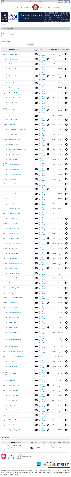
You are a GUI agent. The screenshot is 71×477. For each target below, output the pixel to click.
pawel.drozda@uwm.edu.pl (36, 120)
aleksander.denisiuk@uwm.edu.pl (36, 98)
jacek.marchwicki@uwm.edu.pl (36, 219)
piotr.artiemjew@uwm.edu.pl (36, 59)
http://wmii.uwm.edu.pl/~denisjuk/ (48, 98)
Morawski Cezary (14, 238)
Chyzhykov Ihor (13, 83)
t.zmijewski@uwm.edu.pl (36, 420)
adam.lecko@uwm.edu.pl (36, 199)
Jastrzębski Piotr (13, 144)
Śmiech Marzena (14, 317)
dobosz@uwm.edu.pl (36, 103)
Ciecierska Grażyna (14, 88)
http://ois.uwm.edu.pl (48, 385)
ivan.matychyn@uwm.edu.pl (36, 224)
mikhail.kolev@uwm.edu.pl (36, 159)
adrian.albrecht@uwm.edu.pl (36, 54)
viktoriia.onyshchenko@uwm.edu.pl (36, 263)
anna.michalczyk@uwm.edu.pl (36, 229)
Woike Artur (12, 405)
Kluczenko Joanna (14, 154)
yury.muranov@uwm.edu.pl (36, 248)
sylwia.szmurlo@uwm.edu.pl (36, 346)
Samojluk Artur (13, 293)
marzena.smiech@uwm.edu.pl (36, 318)
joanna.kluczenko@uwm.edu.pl (36, 154)
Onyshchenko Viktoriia (15, 263)
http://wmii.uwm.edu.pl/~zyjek (48, 430)
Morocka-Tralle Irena (15, 243)
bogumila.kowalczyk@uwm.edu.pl (36, 174)
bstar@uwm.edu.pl (36, 322)
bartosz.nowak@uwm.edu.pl (36, 258)
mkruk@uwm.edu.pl (36, 179)
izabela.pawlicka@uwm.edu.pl (36, 273)
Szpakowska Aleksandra (16, 351)
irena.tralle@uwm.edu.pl (36, 243)
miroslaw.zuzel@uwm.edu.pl (36, 425)
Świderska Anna (13, 332)
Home (3, 24)
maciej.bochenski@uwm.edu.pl (36, 69)
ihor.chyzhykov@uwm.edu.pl (36, 83)
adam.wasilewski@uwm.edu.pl (36, 385)
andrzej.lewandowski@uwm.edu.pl (36, 214)
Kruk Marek (12, 179)
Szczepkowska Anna (15, 339)
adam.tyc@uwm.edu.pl (36, 380)
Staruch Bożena (13, 327)
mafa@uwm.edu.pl (36, 135)
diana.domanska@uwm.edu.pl (36, 116)
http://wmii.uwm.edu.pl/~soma (48, 125)
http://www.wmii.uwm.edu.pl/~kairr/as (48, 303)
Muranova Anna (13, 253)
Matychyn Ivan (13, 223)
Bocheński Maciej (14, 69)
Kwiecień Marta (13, 194)
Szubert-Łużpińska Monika (16, 356)
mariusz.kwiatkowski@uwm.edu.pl (36, 189)
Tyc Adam (12, 380)
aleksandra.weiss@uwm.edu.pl (36, 390)
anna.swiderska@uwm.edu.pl (36, 332)
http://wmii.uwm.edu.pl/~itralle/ (48, 243)
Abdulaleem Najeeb (16, 445)
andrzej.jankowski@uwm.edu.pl (36, 139)
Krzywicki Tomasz (14, 184)
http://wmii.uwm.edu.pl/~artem (48, 59)
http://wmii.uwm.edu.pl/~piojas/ (48, 144)
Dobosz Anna (13, 102)
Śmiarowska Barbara (15, 312)
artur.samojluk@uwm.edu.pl (36, 293)
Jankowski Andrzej (14, 139)
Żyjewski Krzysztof (14, 430)
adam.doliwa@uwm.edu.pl (36, 110)
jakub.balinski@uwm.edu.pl (36, 64)
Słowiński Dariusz (14, 307)
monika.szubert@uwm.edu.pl (36, 356)
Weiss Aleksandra (14, 390)
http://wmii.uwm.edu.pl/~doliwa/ (48, 110)
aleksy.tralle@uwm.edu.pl (36, 373)
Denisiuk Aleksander (15, 98)
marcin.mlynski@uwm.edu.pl (36, 233)
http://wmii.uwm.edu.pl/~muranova (48, 253)
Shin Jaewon (14, 448)
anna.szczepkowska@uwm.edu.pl (36, 339)
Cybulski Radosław (14, 93)
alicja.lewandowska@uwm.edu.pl (36, 209)
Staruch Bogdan (13, 322)
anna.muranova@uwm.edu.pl (36, 253)
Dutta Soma (12, 124)
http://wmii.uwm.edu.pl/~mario (48, 76)
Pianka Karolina (13, 278)
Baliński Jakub (13, 64)
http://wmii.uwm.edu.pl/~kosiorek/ (48, 169)
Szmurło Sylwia (13, 346)
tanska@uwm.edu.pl (36, 366)
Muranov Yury (13, 248)
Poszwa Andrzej (13, 283)
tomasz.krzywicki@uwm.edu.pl (36, 184)
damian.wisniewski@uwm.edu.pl (36, 395)
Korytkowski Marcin (14, 164)
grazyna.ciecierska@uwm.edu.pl (36, 88)
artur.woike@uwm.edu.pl (36, 405)
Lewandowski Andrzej (15, 213)
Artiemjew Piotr (13, 59)
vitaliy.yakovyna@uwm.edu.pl (36, 410)
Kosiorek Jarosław (14, 169)
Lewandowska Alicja (15, 208)
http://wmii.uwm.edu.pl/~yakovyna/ (48, 410)
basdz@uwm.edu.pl (36, 130)
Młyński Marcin (13, 233)
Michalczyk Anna (14, 228)
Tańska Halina (13, 366)
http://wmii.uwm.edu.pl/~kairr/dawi (48, 395)
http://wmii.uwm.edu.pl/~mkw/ (48, 189)
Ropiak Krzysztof (14, 288)
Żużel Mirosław (13, 425)
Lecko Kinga (12, 204)
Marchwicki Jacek (14, 218)
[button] (35, 28)
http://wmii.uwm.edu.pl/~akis (48, 149)
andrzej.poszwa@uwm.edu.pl (36, 283)
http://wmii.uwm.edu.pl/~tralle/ (48, 373)
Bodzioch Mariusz (14, 76)
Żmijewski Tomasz (14, 420)
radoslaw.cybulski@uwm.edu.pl (36, 93)
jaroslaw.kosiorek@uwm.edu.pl (36, 169)
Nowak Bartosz (13, 258)
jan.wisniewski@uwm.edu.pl (36, 400)
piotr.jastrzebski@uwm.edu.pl (36, 144)
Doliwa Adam (13, 110)
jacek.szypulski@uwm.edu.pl (36, 361)
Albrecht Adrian (13, 54)
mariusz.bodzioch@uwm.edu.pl (36, 76)
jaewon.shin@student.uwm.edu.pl (31, 448)
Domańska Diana (14, 116)
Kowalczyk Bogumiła (15, 174)
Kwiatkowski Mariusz (15, 189)
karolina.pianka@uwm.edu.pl (36, 278)
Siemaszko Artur (13, 302)
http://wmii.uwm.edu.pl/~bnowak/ (48, 258)
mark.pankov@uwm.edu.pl (36, 268)
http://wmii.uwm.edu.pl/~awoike (48, 405)
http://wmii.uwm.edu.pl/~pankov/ (48, 268)
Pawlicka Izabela (14, 273)
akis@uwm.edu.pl (36, 149)
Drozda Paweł (13, 119)
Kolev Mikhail (13, 159)
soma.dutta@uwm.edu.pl (36, 125)
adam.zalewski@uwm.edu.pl (36, 415)
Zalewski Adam (13, 415)
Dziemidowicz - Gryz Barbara (17, 129)
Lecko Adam (12, 199)
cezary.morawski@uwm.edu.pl (36, 238)
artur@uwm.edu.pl (36, 303)
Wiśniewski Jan (13, 400)
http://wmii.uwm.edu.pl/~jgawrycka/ (48, 154)
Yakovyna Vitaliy (13, 410)
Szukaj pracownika (6, 41)
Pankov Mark (13, 268)
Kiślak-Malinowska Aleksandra (17, 149)
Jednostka (54, 49)
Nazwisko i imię (14, 49)
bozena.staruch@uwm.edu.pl (36, 327)
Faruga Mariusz (13, 134)
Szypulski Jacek (13, 361)
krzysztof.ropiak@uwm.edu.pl (36, 288)
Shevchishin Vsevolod (15, 298)
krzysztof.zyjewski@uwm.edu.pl (36, 430)
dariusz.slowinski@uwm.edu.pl (36, 308)
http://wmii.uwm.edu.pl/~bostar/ (48, 327)
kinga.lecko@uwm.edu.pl (36, 204)
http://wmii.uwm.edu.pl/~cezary (48, 238)
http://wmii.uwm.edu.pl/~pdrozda (48, 120)
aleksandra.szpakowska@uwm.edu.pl (36, 351)
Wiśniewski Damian (14, 395)
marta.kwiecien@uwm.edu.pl (36, 194)
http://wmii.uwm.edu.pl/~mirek (48, 425)
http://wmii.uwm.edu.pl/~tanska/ (48, 366)
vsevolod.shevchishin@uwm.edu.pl (36, 298)
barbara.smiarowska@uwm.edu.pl (36, 313)
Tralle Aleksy (12, 373)
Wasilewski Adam (14, 385)
